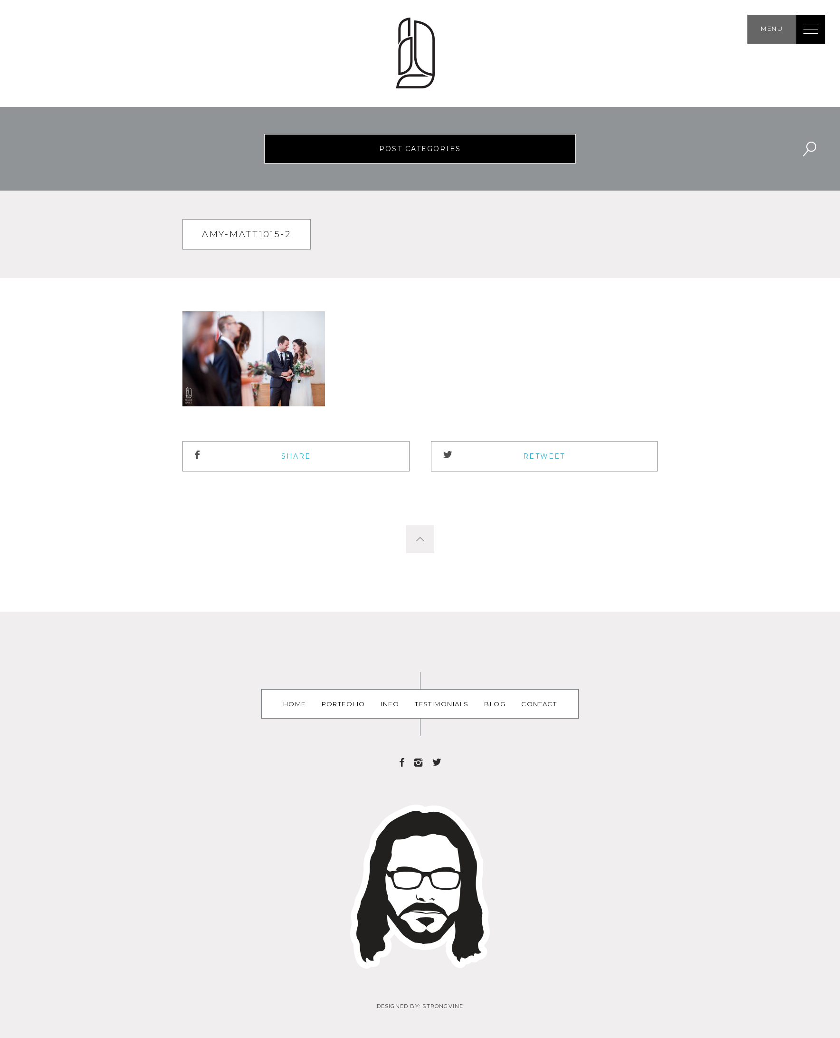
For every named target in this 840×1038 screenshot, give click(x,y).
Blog (495, 704)
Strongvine (442, 1006)
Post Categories (420, 148)
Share (296, 456)
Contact (539, 704)
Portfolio (343, 704)
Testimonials (441, 704)
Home (294, 704)
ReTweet (544, 456)
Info (390, 704)
